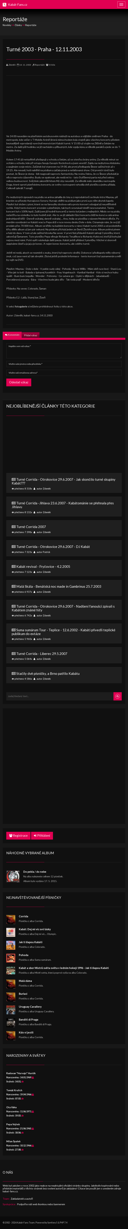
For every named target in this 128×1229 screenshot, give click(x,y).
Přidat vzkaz (30, 335)
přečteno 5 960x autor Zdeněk (64, 634)
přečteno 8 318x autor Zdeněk (64, 483)
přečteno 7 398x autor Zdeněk (64, 529)
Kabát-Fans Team (26, 1222)
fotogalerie (21, 306)
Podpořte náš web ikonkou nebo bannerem (41, 1204)
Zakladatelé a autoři (22, 1198)
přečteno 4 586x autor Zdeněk (64, 675)
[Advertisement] (64, 101)
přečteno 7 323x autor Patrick (64, 549)
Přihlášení (42, 835)
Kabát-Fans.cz (17, 4)
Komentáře (12, 334)
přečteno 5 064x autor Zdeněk (64, 656)
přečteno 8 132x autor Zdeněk (64, 507)
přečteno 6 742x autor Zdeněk (64, 610)
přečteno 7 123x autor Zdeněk (64, 568)
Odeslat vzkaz (18, 382)
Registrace (18, 835)
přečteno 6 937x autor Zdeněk (64, 588)
